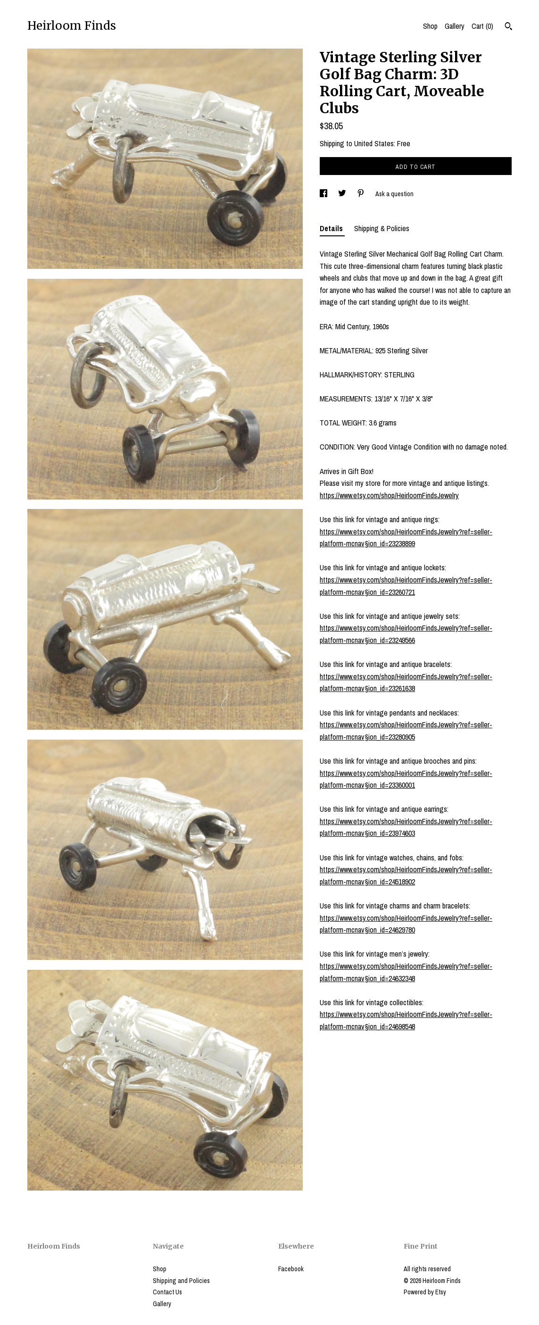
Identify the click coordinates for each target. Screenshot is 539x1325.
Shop (430, 26)
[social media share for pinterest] (361, 194)
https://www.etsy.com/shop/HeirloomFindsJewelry (389, 495)
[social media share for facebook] (324, 194)
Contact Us (167, 1292)
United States (374, 143)
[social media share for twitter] (343, 194)
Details (332, 228)
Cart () (482, 26)
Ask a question (394, 194)
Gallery (454, 26)
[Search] (508, 27)
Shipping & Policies (381, 228)
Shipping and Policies (181, 1280)
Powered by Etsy (425, 1292)
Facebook (291, 1269)
